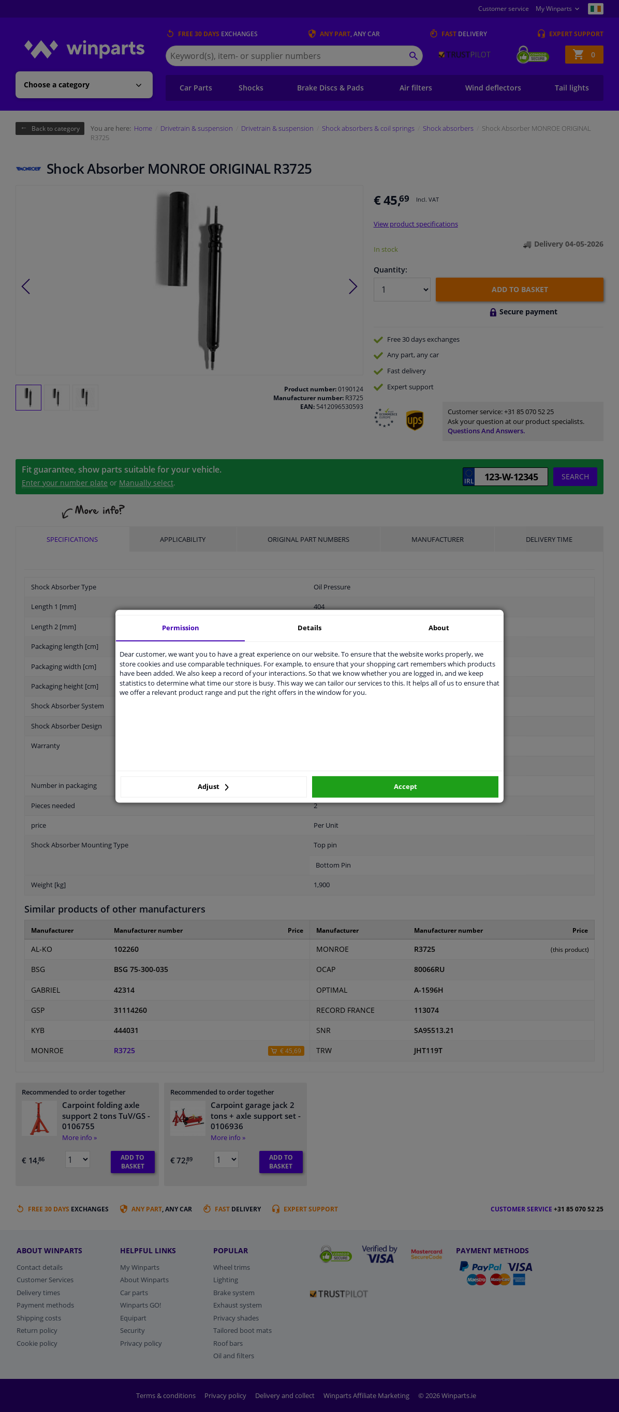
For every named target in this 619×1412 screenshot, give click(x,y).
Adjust (213, 787)
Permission (180, 627)
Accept (405, 787)
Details (309, 627)
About (439, 627)
